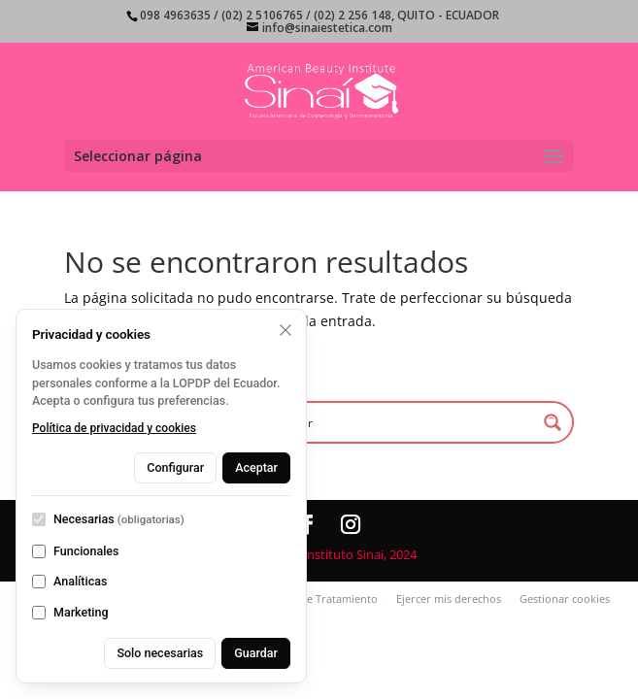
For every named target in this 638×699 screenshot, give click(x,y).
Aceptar (256, 467)
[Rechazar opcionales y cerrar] (285, 330)
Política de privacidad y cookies (114, 428)
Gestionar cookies (565, 598)
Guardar (256, 653)
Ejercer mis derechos (448, 598)
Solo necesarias (160, 653)
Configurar (175, 467)
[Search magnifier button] (552, 422)
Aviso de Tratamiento (324, 598)
